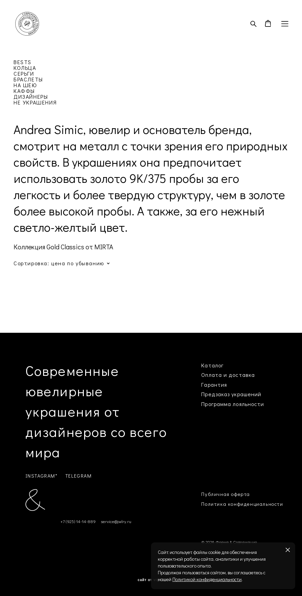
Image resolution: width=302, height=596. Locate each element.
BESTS (23, 61)
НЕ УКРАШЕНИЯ (35, 102)
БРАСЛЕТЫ (28, 79)
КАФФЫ (24, 90)
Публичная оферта (225, 494)
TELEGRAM (78, 476)
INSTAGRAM (40, 476)
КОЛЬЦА (25, 67)
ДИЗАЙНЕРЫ (31, 96)
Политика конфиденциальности (242, 504)
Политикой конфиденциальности (207, 579)
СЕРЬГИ (24, 73)
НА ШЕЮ (25, 85)
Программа (216, 403)
